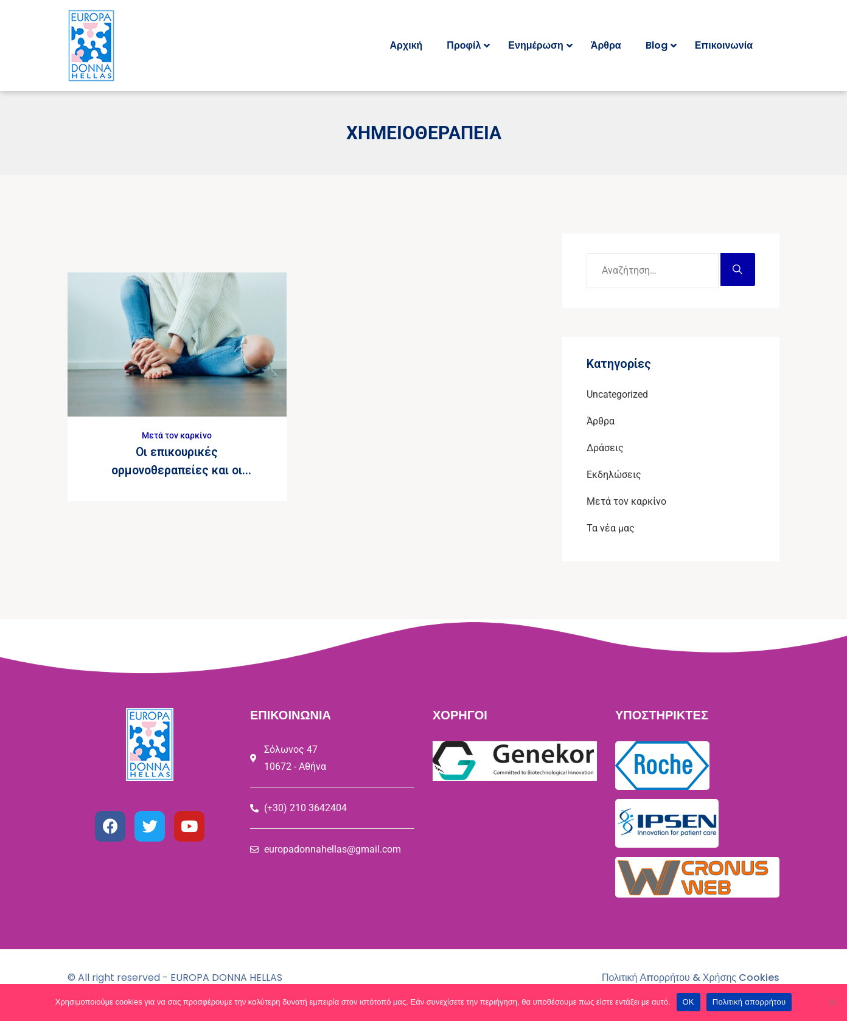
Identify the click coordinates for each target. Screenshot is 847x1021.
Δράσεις (605, 448)
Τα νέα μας (611, 528)
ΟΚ (688, 1001)
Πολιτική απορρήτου (749, 1001)
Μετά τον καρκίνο (177, 435)
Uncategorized (617, 394)
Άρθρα (601, 421)
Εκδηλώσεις (614, 474)
